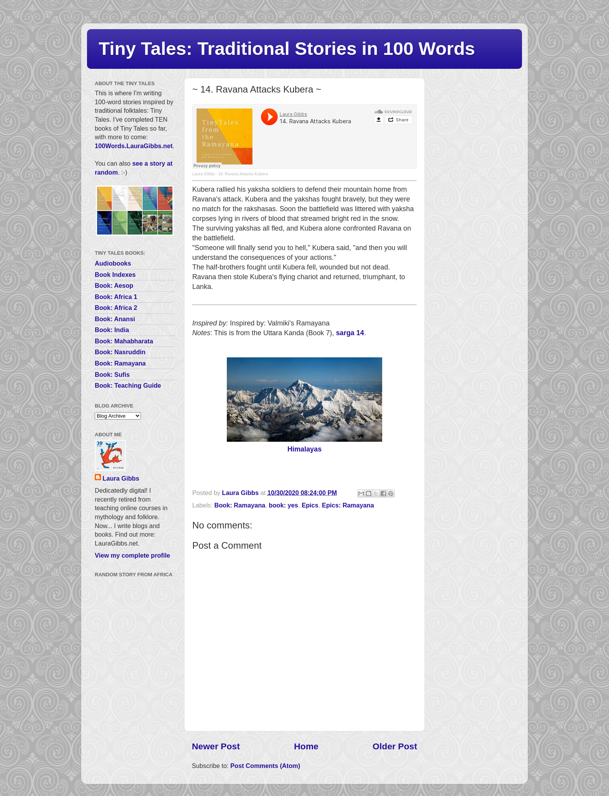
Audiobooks (113, 263)
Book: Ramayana (239, 505)
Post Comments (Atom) (265, 765)
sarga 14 (350, 333)
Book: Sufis (112, 374)
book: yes (283, 505)
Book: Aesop (114, 285)
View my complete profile (132, 555)
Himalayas (304, 449)
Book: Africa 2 (116, 307)
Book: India (112, 329)
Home (306, 746)
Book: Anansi (115, 318)
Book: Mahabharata (124, 341)
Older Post (394, 746)
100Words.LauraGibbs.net (133, 145)
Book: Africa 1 (116, 296)
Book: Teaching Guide (128, 385)
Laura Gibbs (203, 174)
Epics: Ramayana (348, 505)
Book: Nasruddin (120, 351)
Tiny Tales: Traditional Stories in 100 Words (287, 48)
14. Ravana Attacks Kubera (243, 174)
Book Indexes (115, 274)
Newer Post (216, 746)
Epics (310, 505)
